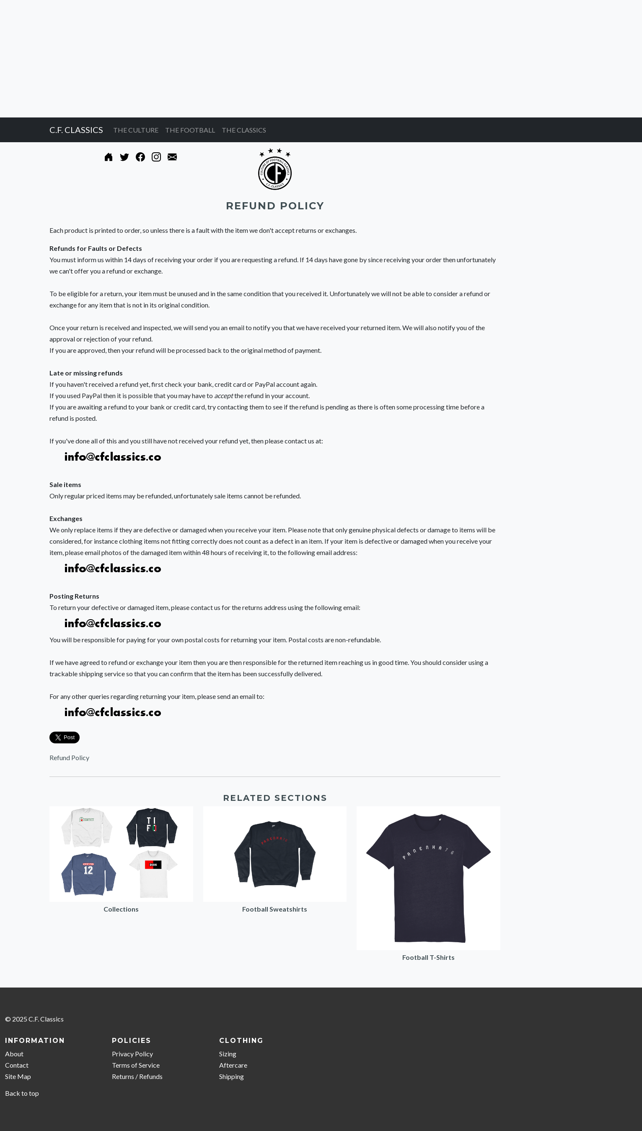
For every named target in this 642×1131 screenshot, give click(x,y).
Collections (121, 909)
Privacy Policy (132, 1054)
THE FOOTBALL (190, 130)
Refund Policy (69, 757)
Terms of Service (136, 1065)
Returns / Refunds (137, 1076)
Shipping (231, 1076)
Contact (16, 1065)
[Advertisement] (251, 58)
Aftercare (233, 1065)
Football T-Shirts (428, 957)
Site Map (18, 1076)
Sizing (227, 1054)
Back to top (22, 1093)
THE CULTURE (135, 130)
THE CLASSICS (244, 130)
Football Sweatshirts (274, 909)
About (14, 1054)
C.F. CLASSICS (76, 130)
